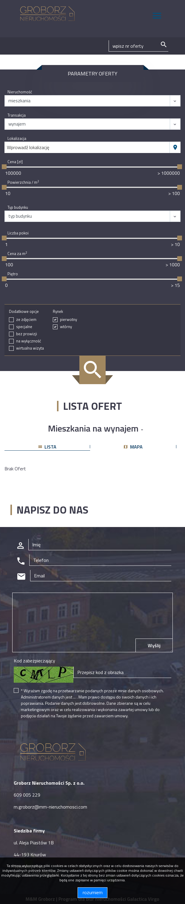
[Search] (138, 46)
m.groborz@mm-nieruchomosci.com (50, 806)
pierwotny (68, 319)
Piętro (12, 274)
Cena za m (17, 253)
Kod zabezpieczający (34, 660)
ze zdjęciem (26, 319)
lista (47, 446)
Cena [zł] (15, 162)
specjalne (24, 327)
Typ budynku (17, 207)
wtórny (66, 327)
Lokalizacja (16, 138)
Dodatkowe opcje (24, 311)
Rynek (58, 311)
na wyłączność (28, 341)
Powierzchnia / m (23, 182)
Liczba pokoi (18, 233)
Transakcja (16, 115)
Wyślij (154, 645)
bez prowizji (26, 334)
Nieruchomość (19, 92)
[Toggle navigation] (157, 16)
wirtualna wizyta (30, 348)
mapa (133, 446)
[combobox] (87, 147)
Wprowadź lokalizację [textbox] (28, 147)
